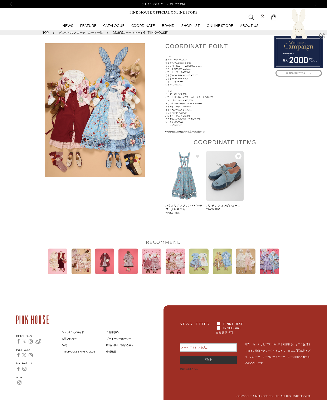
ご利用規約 (112, 332)
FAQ (64, 345)
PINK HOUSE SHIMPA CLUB (79, 351)
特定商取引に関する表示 (120, 345)
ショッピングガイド (73, 332)
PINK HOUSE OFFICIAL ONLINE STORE (163, 12)
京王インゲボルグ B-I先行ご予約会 (163, 4)
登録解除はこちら (189, 369)
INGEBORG (231, 328)
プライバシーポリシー (118, 338)
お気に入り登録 (197, 156)
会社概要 (111, 351)
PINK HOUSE (233, 324)
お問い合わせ (69, 338)
